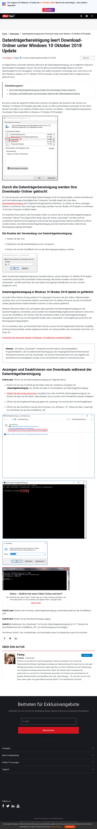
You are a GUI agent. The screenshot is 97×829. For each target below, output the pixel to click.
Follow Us (87, 654)
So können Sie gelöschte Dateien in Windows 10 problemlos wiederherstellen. (37, 337)
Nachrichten (14, 34)
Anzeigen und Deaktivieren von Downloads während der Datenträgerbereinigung (44, 93)
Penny (9, 58)
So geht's (49, 10)
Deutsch (86, 58)
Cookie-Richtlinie (56, 827)
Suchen (81, 16)
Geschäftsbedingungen (56, 818)
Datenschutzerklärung (41, 818)
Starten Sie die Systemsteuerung (21, 393)
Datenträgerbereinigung (12, 203)
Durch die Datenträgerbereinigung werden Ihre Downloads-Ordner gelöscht (42, 90)
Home (4, 34)
